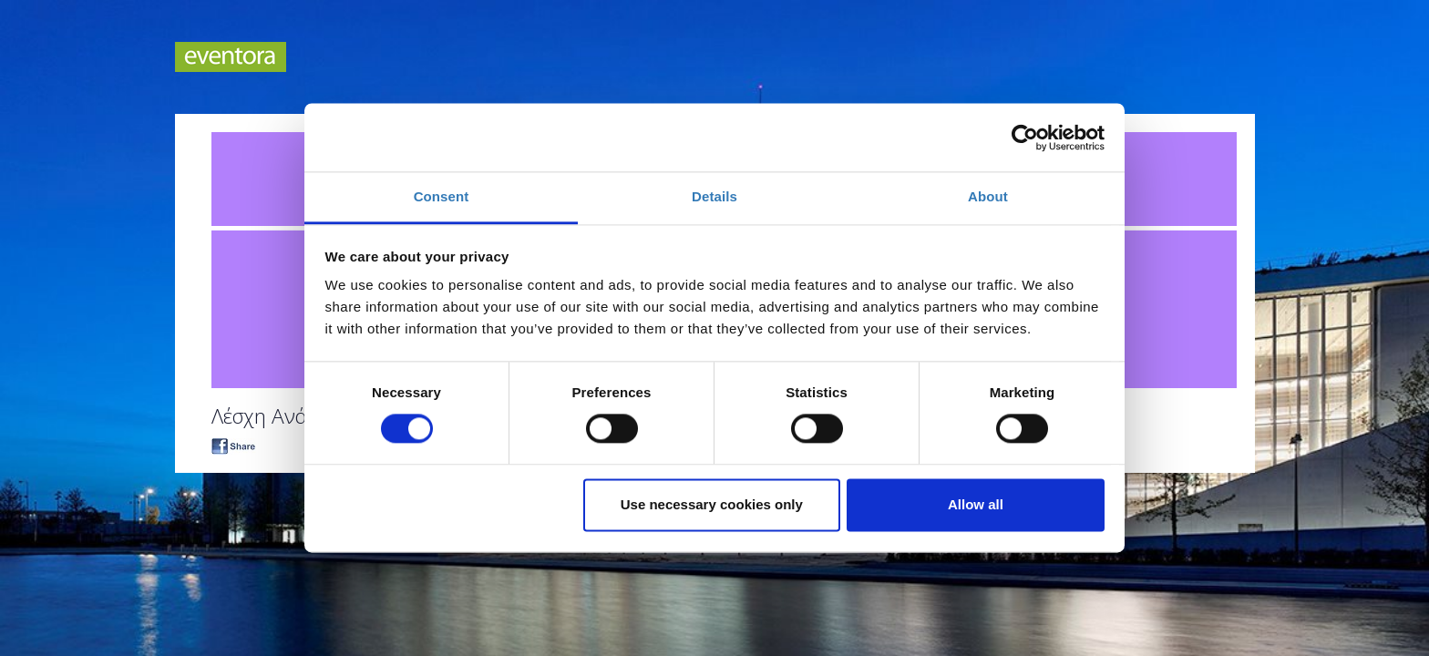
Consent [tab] (441, 196)
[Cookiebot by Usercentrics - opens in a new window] (1025, 137)
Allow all (975, 504)
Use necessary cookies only (712, 504)
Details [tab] (714, 196)
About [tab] (988, 196)
